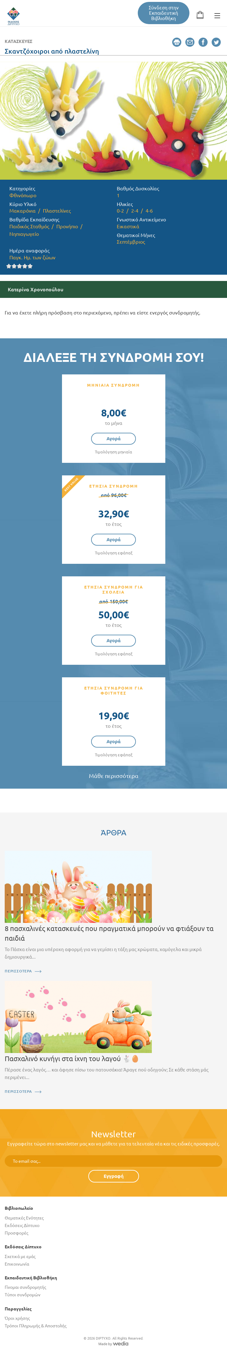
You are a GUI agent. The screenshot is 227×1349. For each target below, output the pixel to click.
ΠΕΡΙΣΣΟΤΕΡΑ (18, 971)
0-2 (120, 211)
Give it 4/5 (25, 266)
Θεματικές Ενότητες (24, 1217)
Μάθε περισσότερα (113, 776)
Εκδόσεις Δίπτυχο (22, 1225)
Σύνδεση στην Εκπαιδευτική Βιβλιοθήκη (164, 13)
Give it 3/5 (19, 266)
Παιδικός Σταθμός (29, 226)
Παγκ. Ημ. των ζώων (32, 257)
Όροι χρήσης (17, 1318)
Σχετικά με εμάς (20, 1256)
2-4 (134, 211)
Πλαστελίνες (57, 211)
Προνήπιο (67, 226)
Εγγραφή (114, 1176)
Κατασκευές (18, 41)
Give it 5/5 (30, 266)
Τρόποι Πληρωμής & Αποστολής (35, 1325)
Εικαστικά (128, 226)
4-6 (149, 211)
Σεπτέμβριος (131, 242)
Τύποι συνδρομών (22, 1294)
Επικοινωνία (17, 1264)
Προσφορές (16, 1232)
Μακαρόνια (22, 211)
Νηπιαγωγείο (24, 234)
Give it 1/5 (9, 266)
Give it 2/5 (14, 266)
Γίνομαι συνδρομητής (25, 1287)
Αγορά (113, 438)
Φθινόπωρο (22, 195)
